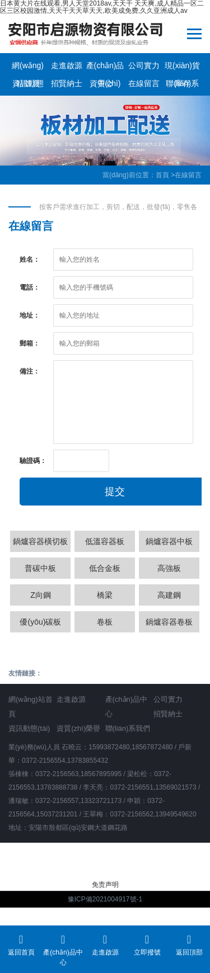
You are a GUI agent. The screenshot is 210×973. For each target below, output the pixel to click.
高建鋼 (169, 595)
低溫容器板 (104, 541)
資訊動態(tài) (28, 85)
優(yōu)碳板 (40, 621)
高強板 (169, 568)
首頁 (162, 175)
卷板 (105, 621)
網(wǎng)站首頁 (28, 67)
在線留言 (144, 83)
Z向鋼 (40, 595)
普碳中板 (40, 568)
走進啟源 (66, 65)
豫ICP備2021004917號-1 (105, 899)
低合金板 (104, 568)
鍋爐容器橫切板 (40, 541)
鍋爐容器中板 (169, 541)
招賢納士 (66, 83)
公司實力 (144, 65)
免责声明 (105, 885)
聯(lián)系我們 (182, 85)
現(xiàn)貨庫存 (182, 67)
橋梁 (105, 595)
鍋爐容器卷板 (169, 621)
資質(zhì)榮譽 (105, 85)
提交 (115, 491)
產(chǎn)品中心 (105, 67)
